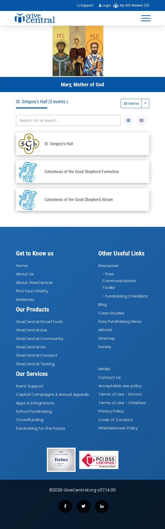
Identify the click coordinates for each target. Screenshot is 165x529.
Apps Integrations (35, 403)
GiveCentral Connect (37, 355)
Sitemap (106, 338)
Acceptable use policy (120, 385)
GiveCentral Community (39, 338)
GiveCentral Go (31, 347)
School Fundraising (34, 411)
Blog (102, 304)
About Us (25, 274)
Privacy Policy (111, 411)
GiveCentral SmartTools (39, 321)
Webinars (25, 299)
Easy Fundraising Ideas (119, 321)
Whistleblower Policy (118, 428)
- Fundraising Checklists (125, 296)
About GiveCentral (34, 282)
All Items (131, 103)
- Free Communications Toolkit (119, 280)
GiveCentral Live (31, 330)
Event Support (29, 386)
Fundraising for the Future (40, 428)
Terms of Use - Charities (122, 402)
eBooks (105, 330)
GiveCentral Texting (35, 364)
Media (104, 369)
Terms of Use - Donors (120, 394)
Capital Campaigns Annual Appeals (52, 394)
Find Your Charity (32, 291)
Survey (104, 346)
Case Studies (111, 313)
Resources (108, 265)
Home (22, 265)
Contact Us (109, 377)
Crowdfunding (29, 419)
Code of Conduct (115, 419)
